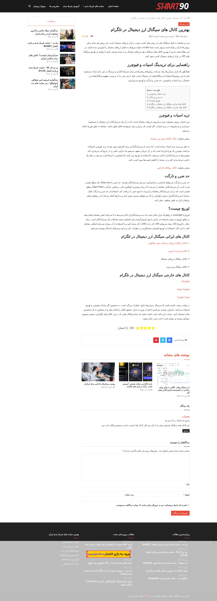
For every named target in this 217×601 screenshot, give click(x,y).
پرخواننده (51, 21)
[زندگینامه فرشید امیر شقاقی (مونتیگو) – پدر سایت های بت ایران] (67, 84)
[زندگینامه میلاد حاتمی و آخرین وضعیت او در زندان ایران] (67, 35)
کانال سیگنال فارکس (167, 168)
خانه (186, 18)
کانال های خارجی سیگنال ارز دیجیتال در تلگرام (168, 107)
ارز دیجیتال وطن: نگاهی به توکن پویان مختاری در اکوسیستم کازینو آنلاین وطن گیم (173, 390)
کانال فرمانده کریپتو (178, 251)
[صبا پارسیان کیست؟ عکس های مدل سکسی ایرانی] (67, 60)
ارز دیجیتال (177, 18)
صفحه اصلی (113, 6)
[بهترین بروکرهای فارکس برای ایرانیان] (98, 372)
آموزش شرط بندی (71, 6)
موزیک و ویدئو (40, 6)
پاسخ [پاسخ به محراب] (186, 431)
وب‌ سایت (129, 494)
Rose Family (183, 289)
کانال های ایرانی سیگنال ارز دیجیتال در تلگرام (167, 104)
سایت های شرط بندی (94, 6)
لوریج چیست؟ (154, 100)
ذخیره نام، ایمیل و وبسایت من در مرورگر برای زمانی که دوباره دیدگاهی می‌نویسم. (151, 505)
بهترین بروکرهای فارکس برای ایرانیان (99, 384)
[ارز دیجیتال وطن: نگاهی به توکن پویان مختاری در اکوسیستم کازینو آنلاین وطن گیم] (173, 374)
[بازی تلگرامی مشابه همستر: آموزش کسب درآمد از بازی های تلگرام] (135, 372)
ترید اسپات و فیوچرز (157, 94)
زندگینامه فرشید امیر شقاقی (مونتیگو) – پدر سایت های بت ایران (44, 84)
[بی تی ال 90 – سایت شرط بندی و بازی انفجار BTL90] (67, 72)
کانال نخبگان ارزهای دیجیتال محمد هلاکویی (167, 243)
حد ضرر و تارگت (155, 97)
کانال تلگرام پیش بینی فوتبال (163, 138)
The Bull (185, 281)
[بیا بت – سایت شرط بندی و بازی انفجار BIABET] (67, 47)
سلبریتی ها (54, 6)
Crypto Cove (183, 297)
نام (187, 484)
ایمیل (186, 494)
